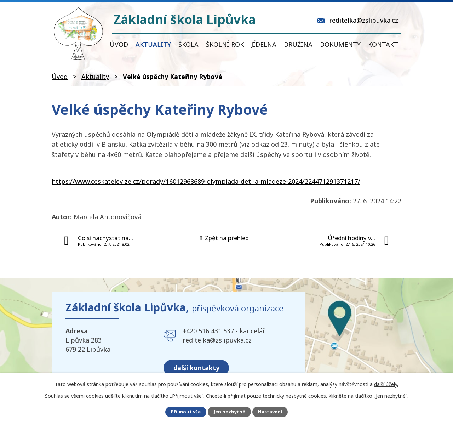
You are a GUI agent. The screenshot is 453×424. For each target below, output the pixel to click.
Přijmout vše (184, 411)
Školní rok (225, 44)
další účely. (386, 383)
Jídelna (263, 44)
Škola (188, 44)
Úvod (119, 44)
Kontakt (383, 44)
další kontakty (199, 365)
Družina (298, 44)
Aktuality (153, 44)
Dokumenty (340, 44)
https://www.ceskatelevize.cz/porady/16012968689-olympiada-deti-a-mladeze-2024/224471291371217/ (206, 181)
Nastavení (272, 411)
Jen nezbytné (229, 411)
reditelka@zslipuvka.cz (217, 340)
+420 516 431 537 (208, 331)
